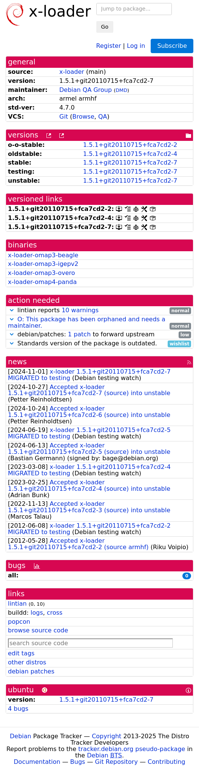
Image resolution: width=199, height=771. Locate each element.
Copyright (106, 736)
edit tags (21, 653)
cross (54, 612)
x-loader (71, 71)
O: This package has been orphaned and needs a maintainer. (86, 322)
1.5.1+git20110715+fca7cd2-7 (130, 162)
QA (102, 116)
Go (104, 27)
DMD (121, 90)
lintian (17, 603)
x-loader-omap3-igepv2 (43, 263)
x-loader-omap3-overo (41, 272)
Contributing (166, 761)
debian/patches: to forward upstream (99, 334)
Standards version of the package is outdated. (99, 343)
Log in (136, 45)
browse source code (38, 630)
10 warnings (80, 310)
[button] (12, 310)
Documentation (37, 761)
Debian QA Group (85, 89)
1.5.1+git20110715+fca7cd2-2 (130, 144)
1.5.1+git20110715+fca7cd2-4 (130, 153)
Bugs (77, 761)
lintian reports (99, 310)
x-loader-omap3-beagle (43, 255)
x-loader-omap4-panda (42, 281)
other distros (27, 662)
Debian (20, 736)
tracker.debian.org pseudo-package (131, 749)
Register (108, 45)
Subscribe (172, 45)
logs (37, 612)
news (17, 361)
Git (63, 116)
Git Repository (116, 761)
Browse (83, 116)
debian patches (31, 671)
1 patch (79, 334)
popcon (19, 621)
